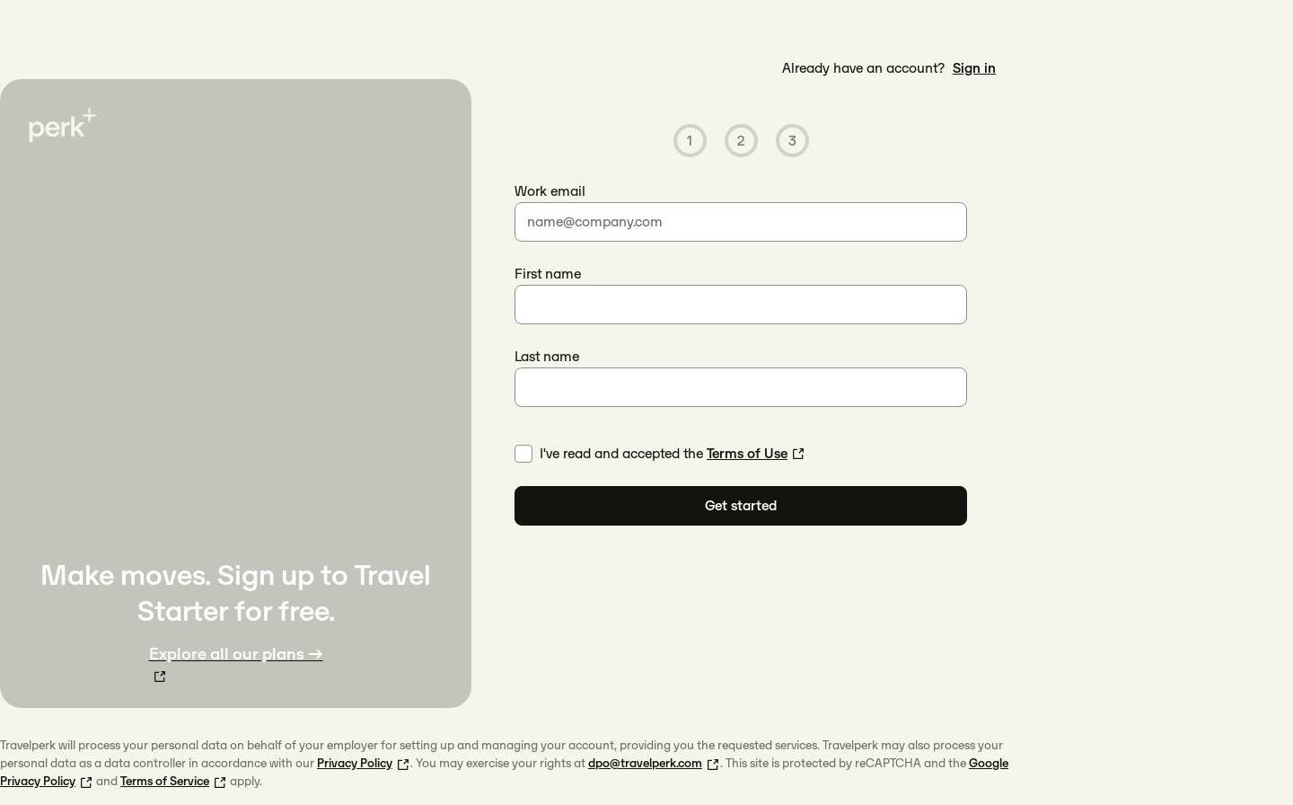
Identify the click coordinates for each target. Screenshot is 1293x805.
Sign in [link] (974, 67)
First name (548, 273)
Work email (550, 190)
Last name (547, 356)
